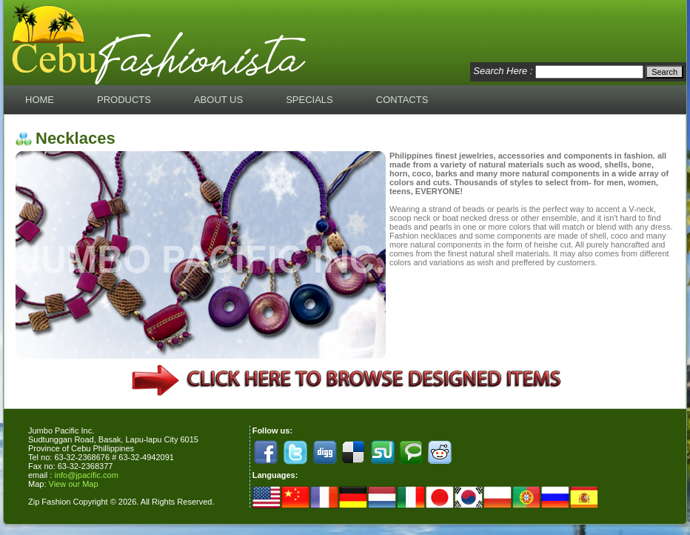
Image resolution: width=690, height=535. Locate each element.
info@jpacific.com (86, 475)
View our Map (73, 483)
